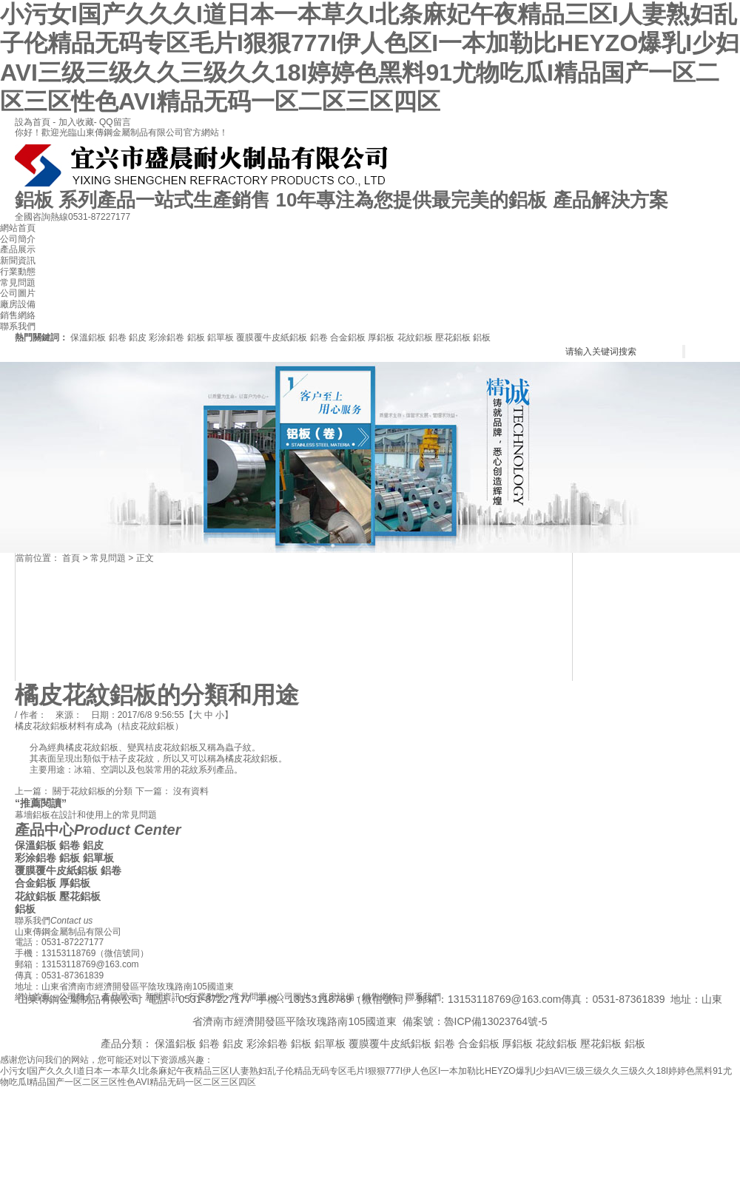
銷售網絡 (18, 315)
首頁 (71, 558)
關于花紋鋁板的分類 (92, 791)
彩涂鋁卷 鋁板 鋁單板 (191, 337)
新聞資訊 (18, 260)
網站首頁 (18, 228)
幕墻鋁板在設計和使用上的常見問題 (86, 815)
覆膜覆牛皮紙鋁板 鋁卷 (281, 337)
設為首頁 (34, 122)
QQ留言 (115, 122)
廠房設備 (18, 304)
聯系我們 (18, 326)
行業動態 (18, 271)
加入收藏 (76, 122)
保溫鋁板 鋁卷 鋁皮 (108, 337)
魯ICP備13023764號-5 (496, 1021)
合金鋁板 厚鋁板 (362, 337)
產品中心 (98, 830)
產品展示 (18, 249)
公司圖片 (18, 293)
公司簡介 (18, 239)
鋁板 (482, 337)
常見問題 (18, 283)
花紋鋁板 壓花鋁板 (434, 337)
